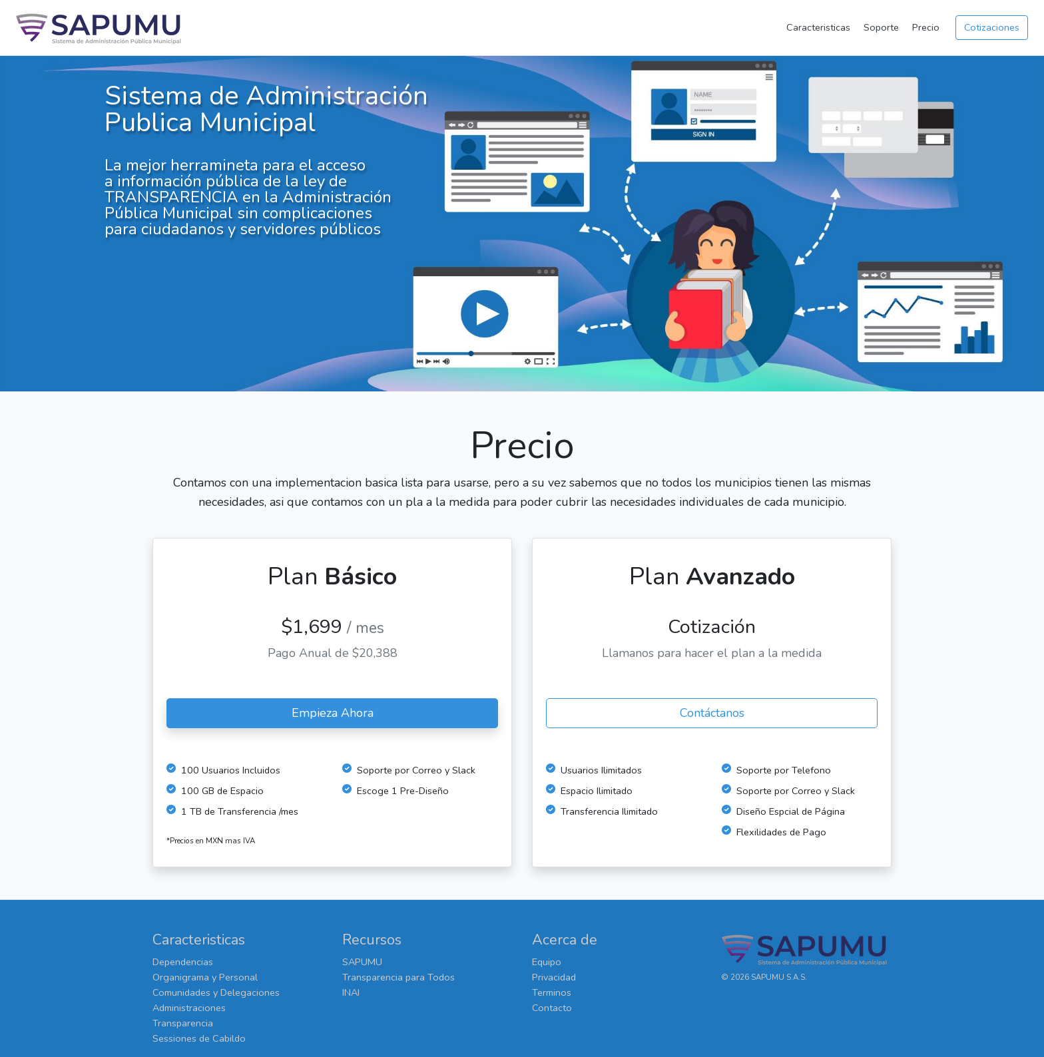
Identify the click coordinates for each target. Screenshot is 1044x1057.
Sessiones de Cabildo (199, 1038)
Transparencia (182, 1023)
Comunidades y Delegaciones (216, 992)
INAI (351, 992)
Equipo (546, 961)
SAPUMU (362, 961)
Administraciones (189, 1007)
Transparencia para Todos (398, 977)
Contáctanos (712, 713)
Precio (925, 27)
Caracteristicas (818, 27)
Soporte (881, 27)
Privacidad (554, 977)
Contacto (552, 1007)
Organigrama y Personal (205, 977)
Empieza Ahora (333, 713)
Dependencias (182, 961)
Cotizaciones (991, 27)
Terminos (551, 992)
